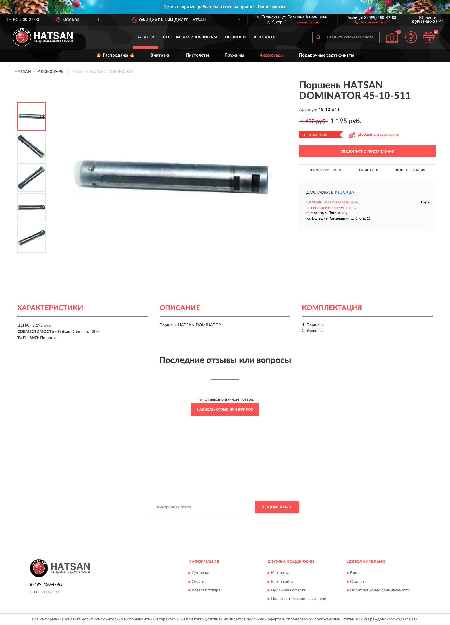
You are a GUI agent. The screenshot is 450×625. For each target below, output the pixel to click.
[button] (371, 22)
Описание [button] (369, 170)
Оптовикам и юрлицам (190, 37)
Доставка (200, 573)
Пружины (234, 55)
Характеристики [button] (325, 170)
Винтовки (160, 55)
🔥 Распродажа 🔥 (115, 55)
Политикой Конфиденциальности (224, 520)
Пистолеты (197, 55)
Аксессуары (272, 55)
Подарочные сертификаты (326, 55)
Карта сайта (282, 582)
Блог (354, 573)
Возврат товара (206, 590)
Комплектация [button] (410, 170)
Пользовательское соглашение (299, 599)
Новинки (235, 37)
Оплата (198, 582)
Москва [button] (344, 192)
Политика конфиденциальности (380, 590)
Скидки (357, 582)
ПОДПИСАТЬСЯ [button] (277, 507)
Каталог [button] (146, 37)
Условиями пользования (274, 520)
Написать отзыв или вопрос (225, 409)
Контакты (265, 37)
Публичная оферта (288, 590)
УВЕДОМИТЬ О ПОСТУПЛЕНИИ (367, 151)
